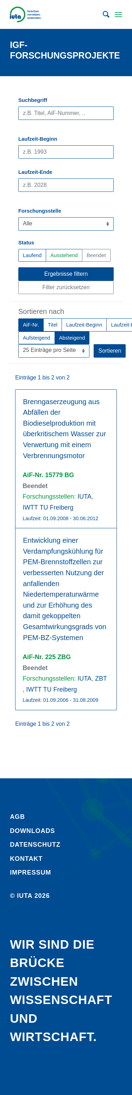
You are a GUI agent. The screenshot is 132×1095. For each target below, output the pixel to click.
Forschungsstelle (39, 211)
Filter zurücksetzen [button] (65, 287)
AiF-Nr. (31, 324)
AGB (17, 816)
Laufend (32, 254)
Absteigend (72, 337)
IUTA (84, 496)
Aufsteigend (36, 337)
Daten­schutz (35, 844)
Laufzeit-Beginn (37, 139)
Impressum (30, 872)
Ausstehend (64, 254)
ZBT (101, 678)
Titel (52, 324)
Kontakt (26, 858)
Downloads (32, 830)
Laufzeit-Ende (35, 172)
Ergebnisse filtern (66, 274)
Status (26, 242)
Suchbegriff (32, 100)
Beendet (96, 254)
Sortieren (109, 351)
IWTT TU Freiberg (48, 507)
